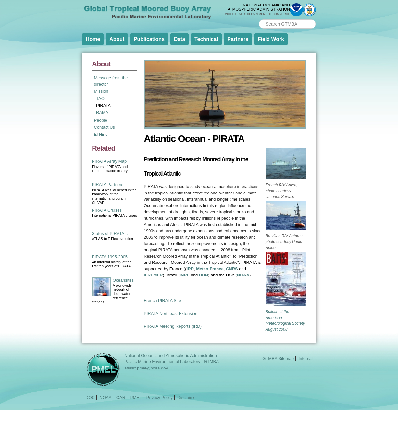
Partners (237, 39)
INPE (185, 275)
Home (93, 39)
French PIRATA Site (162, 300)
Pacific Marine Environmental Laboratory (162, 361)
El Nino (101, 134)
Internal (306, 358)
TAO (100, 98)
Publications (149, 39)
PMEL (136, 397)
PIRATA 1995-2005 (110, 256)
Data (179, 39)
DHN (203, 275)
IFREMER (153, 275)
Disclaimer (187, 397)
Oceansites (123, 280)
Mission (101, 91)
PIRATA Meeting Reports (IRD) (173, 326)
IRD (190, 268)
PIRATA (103, 105)
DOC (90, 397)
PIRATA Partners (107, 184)
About (116, 39)
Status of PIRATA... (110, 233)
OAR (120, 397)
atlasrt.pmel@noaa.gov (146, 368)
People (100, 120)
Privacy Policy (159, 397)
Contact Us (104, 127)
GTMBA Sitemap (278, 358)
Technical (206, 39)
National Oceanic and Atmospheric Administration (170, 355)
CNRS (232, 268)
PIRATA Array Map (109, 161)
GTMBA (211, 361)
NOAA (243, 275)
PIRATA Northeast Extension (170, 313)
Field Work (271, 39)
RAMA (102, 112)
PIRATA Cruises (107, 210)
